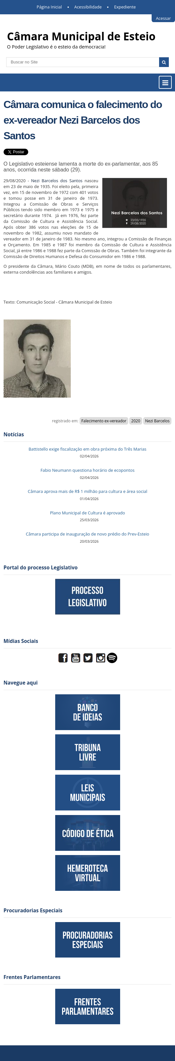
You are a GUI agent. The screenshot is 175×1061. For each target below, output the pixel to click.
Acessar (163, 18)
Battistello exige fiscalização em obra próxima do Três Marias (87, 449)
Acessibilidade (88, 7)
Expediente (125, 7)
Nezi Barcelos (157, 421)
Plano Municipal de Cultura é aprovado (87, 513)
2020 (135, 421)
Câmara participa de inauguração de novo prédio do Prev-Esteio (87, 534)
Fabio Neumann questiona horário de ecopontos (88, 470)
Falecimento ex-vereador (104, 421)
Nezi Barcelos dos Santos (55, 181)
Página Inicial (49, 7)
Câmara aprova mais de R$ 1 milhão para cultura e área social (87, 491)
